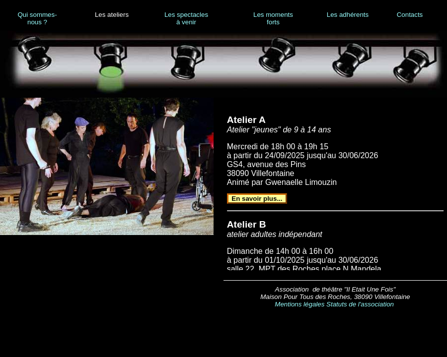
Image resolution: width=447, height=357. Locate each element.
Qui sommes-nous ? (37, 18)
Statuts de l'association (360, 304)
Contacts (410, 14)
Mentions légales (299, 304)
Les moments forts (273, 18)
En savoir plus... (256, 198)
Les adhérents (348, 14)
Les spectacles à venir (186, 18)
